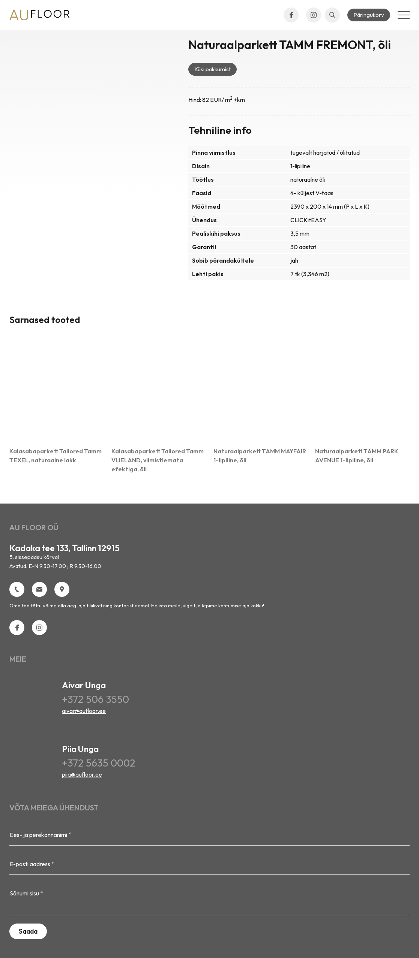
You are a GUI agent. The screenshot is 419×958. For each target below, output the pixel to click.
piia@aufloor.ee (82, 774)
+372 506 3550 (95, 699)
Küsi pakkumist (212, 69)
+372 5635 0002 (98, 762)
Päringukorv (368, 14)
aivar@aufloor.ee (84, 710)
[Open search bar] (332, 14)
